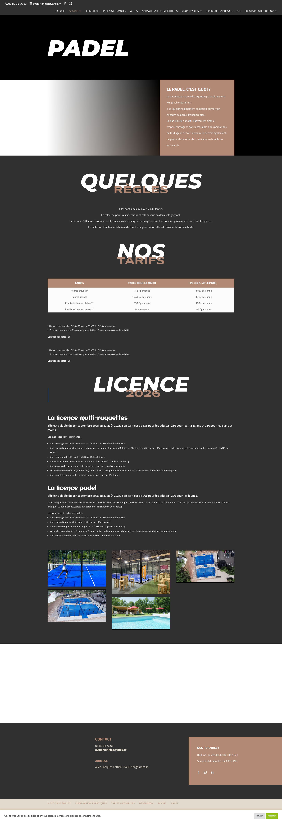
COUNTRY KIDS (190, 11)
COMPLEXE (92, 11)
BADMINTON (146, 803)
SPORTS (73, 11)
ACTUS (134, 11)
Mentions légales (59, 803)
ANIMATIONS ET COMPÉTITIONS (160, 11)
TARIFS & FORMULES (114, 11)
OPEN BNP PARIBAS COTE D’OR (224, 11)
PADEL (175, 803)
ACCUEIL (60, 11)
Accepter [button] (272, 816)
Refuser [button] (259, 816)
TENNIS (162, 803)
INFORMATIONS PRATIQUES (260, 11)
